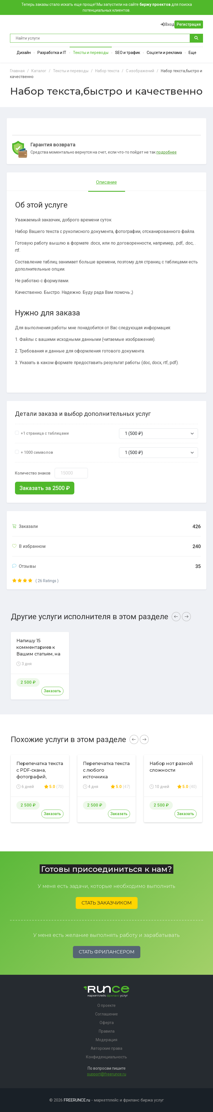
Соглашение (106, 1014)
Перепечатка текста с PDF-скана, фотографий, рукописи (39, 773)
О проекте (106, 1005)
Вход (167, 24)
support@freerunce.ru (106, 1074)
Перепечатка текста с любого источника (106, 770)
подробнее (166, 152)
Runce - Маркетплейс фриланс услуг (31, 24)
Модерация (106, 1040)
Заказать (52, 691)
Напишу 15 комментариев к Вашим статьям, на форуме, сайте (38, 650)
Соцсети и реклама (164, 52)
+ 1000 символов (37, 452)
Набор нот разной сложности (171, 767)
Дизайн (24, 52)
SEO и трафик (127, 52)
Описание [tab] (106, 182)
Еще (192, 52)
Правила (107, 1031)
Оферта (107, 1022)
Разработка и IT (51, 52)
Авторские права (106, 1048)
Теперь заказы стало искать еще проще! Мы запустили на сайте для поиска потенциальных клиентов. (106, 7)
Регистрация (189, 24)
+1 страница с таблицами (45, 433)
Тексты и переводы (90, 52)
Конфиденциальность (106, 1057)
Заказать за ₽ (44, 488)
